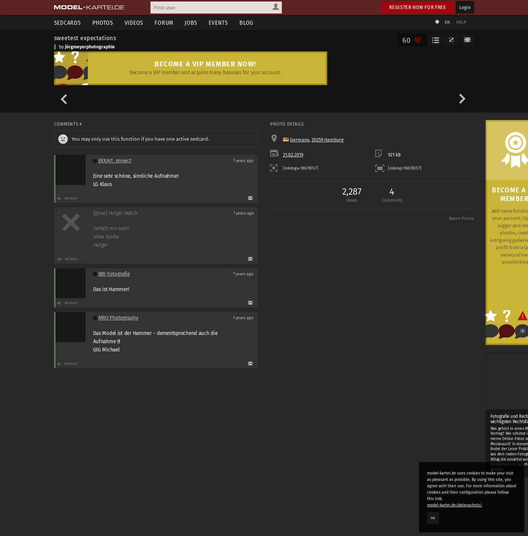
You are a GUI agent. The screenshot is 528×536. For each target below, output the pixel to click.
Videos (134, 22)
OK (433, 518)
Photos (102, 22)
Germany (299, 140)
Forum (164, 22)
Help (461, 22)
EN (447, 22)
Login (464, 7)
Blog (246, 22)
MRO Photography (118, 318)
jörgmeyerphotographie (90, 47)
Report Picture (461, 218)
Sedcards (67, 22)
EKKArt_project (114, 161)
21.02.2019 (293, 155)
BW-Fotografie (114, 274)
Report (71, 198)
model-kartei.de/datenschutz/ (454, 505)
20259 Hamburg (327, 140)
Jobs (191, 22)
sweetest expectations (85, 38)
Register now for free (417, 7)
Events (218, 22)
